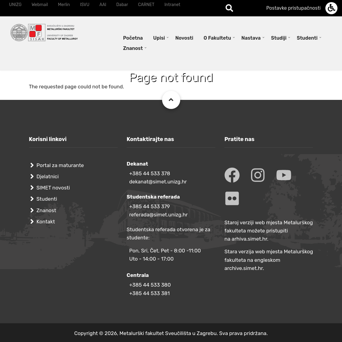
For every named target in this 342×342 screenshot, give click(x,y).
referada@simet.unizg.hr (158, 215)
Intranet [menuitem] (172, 4)
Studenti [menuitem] (307, 38)
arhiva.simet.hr (249, 239)
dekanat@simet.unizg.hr (158, 182)
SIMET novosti (53, 188)
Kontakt (46, 222)
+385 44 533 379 (149, 206)
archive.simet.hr (243, 268)
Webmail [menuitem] (39, 4)
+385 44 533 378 (149, 173)
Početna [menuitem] (133, 38)
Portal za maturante (60, 165)
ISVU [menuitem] (84, 4)
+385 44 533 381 (149, 293)
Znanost (46, 210)
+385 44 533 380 (150, 285)
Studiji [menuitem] (278, 38)
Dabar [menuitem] (122, 4)
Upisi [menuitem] (159, 38)
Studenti (47, 199)
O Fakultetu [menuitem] (217, 38)
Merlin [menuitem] (64, 4)
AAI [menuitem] (102, 4)
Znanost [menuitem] (133, 48)
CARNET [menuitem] (146, 4)
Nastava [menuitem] (251, 38)
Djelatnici (48, 176)
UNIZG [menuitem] (15, 4)
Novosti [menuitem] (184, 38)
